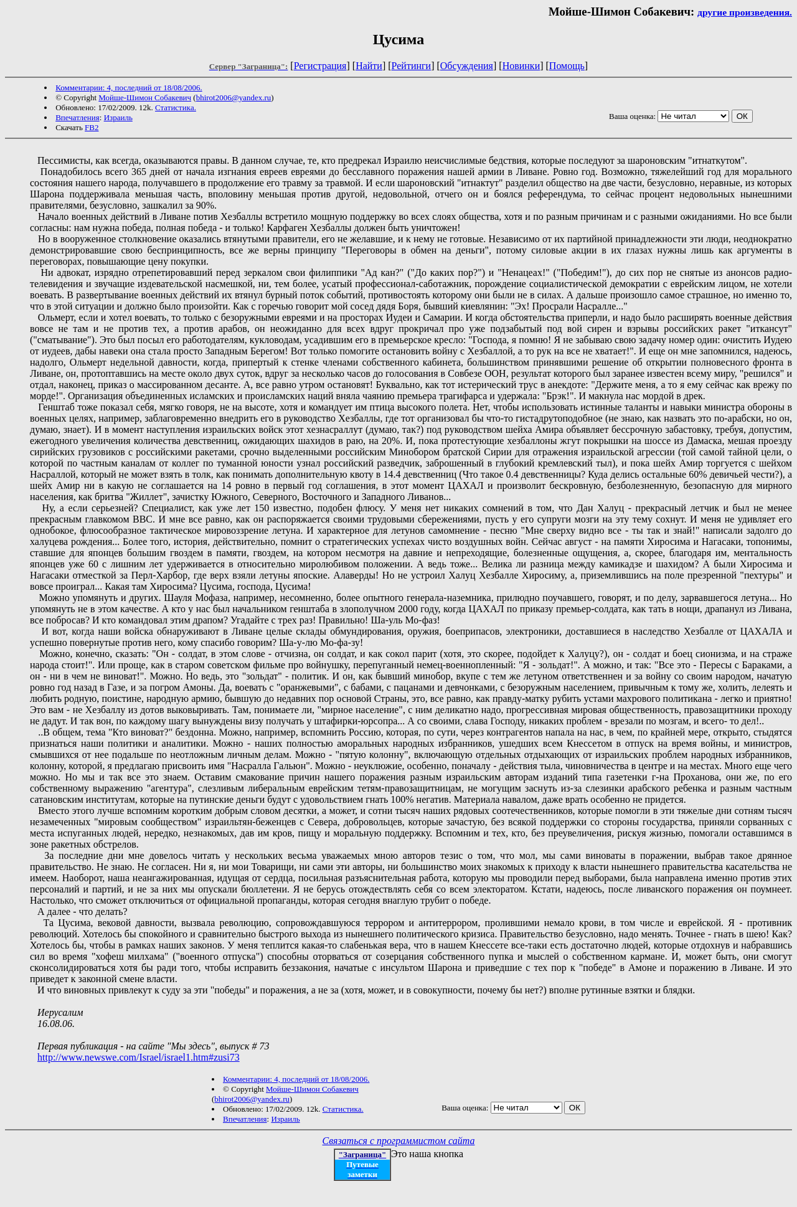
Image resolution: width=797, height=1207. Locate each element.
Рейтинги (412, 65)
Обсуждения (466, 65)
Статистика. (175, 107)
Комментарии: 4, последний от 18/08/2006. (128, 87)
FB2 (91, 127)
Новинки (521, 65)
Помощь (567, 65)
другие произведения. (744, 12)
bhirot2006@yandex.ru (233, 97)
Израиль (118, 117)
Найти (369, 65)
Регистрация (320, 65)
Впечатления (77, 117)
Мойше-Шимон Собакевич (144, 97)
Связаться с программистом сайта (399, 1140)
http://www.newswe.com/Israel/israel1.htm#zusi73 (138, 1057)
